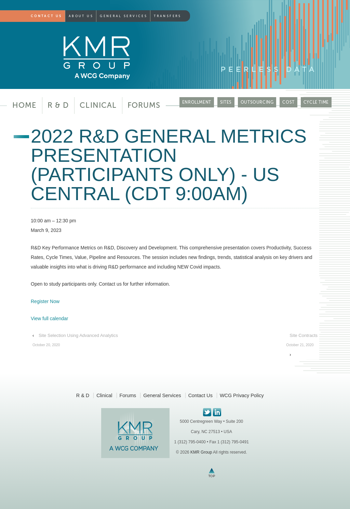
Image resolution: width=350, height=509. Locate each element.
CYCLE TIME (316, 102)
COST (288, 102)
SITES (226, 102)
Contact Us (46, 16)
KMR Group (201, 452)
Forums (144, 105)
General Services (123, 16)
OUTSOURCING (257, 102)
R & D (58, 105)
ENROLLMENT (196, 102)
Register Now (45, 301)
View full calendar (49, 318)
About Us (81, 16)
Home (24, 105)
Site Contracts (302, 341)
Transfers (167, 16)
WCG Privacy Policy (242, 395)
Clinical (98, 105)
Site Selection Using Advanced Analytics (75, 341)
